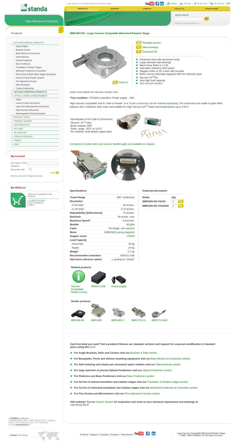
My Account (202, 4)
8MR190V (96, 320)
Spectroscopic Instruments (27, 110)
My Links (18, 129)
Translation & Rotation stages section (167, 381)
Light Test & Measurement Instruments (32, 106)
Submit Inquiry (37, 201)
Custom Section (104, 401)
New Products (22, 125)
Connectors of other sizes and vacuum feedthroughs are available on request (112, 144)
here (115, 92)
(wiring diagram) (125, 232)
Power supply (118, 286)
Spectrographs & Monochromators (30, 113)
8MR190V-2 (118, 320)
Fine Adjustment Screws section (142, 393)
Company (104, 435)
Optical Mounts (22, 57)
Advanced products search (186, 23)
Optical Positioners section (157, 370)
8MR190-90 (77, 320)
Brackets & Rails (23, 50)
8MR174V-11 (139, 320)
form (92, 347)
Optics (18, 100)
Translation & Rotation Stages (28, 67)
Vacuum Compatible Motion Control (79, 289)
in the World (19, 435)
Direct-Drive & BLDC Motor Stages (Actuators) (36, 74)
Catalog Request (23, 137)
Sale (16, 144)
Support (94, 435)
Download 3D (149, 51)
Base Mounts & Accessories (28, 53)
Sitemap (187, 4)
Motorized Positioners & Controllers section (174, 387)
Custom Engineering (25, 88)
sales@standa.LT (22, 425)
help (31, 205)
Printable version (151, 42)
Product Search (23, 121)
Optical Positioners (24, 60)
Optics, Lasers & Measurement (30, 96)
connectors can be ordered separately (157, 103)
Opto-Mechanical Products (29, 43)
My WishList (219, 4)
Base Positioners (23, 64)
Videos (17, 140)
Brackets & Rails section (143, 352)
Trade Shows (127, 435)
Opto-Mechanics (23, 85)
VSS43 (130, 236)
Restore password (18, 176)
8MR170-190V (160, 320)
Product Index (22, 117)
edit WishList (36, 203)
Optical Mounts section (168, 364)
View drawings (150, 47)
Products (16, 33)
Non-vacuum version (151, 83)
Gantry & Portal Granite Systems (30, 78)
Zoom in (123, 82)
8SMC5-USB (127, 255)
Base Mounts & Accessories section (170, 358)
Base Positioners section (140, 376)
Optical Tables (22, 46)
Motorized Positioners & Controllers (31, 71)
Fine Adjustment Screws (26, 81)
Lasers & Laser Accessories (28, 103)
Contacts (114, 435)
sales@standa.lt (79, 404)
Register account (35, 176)
